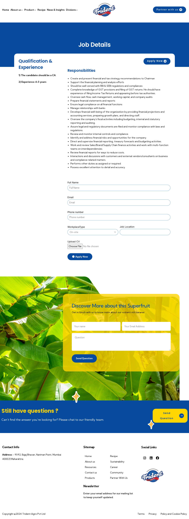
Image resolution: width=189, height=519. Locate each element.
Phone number (75, 212)
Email (70, 197)
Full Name (72, 182)
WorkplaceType (76, 226)
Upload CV (73, 241)
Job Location (127, 226)
